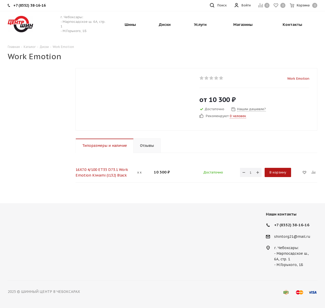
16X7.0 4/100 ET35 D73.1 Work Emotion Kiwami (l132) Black (102, 172)
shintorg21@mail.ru (292, 236)
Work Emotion (298, 78)
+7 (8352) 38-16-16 (291, 224)
